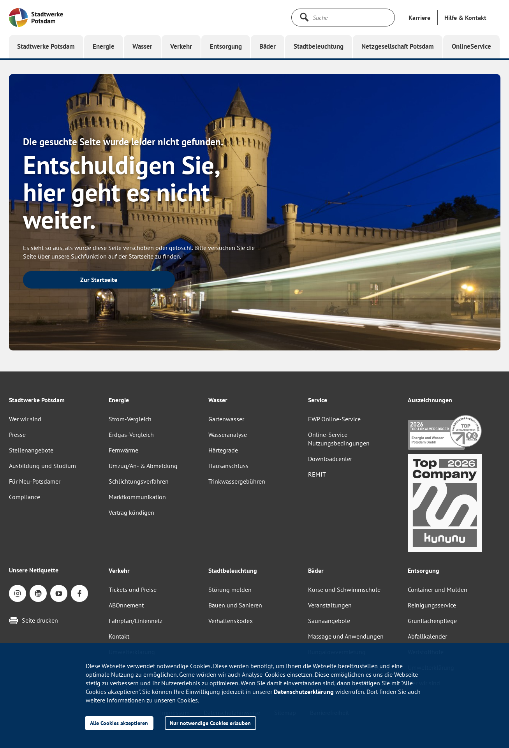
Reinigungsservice (432, 605)
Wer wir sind (25, 419)
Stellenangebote (31, 450)
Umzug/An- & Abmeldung (143, 466)
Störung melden (230, 589)
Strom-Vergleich (130, 419)
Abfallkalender (427, 636)
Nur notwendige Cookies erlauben (210, 723)
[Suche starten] (304, 17)
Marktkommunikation (137, 497)
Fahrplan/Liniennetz (135, 621)
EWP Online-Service (334, 419)
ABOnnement (126, 605)
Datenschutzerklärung (304, 691)
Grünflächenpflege (432, 621)
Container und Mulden (437, 589)
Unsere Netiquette (33, 570)
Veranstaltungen (330, 605)
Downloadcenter (330, 459)
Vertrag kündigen (131, 512)
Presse (17, 434)
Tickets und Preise (133, 589)
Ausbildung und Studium (42, 466)
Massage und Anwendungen (346, 636)
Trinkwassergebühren (236, 481)
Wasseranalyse (227, 434)
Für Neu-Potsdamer (34, 481)
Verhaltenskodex (230, 621)
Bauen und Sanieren (235, 605)
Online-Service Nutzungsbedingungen (339, 439)
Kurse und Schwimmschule (344, 589)
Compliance (24, 497)
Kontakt (119, 636)
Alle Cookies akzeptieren (119, 723)
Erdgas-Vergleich (131, 434)
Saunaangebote (329, 621)
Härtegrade (223, 450)
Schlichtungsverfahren (139, 481)
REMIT (317, 474)
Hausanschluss (228, 466)
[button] (465, 17)
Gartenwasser (226, 419)
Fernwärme (123, 450)
